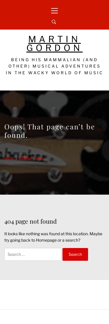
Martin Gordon (54, 43)
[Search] (54, 22)
